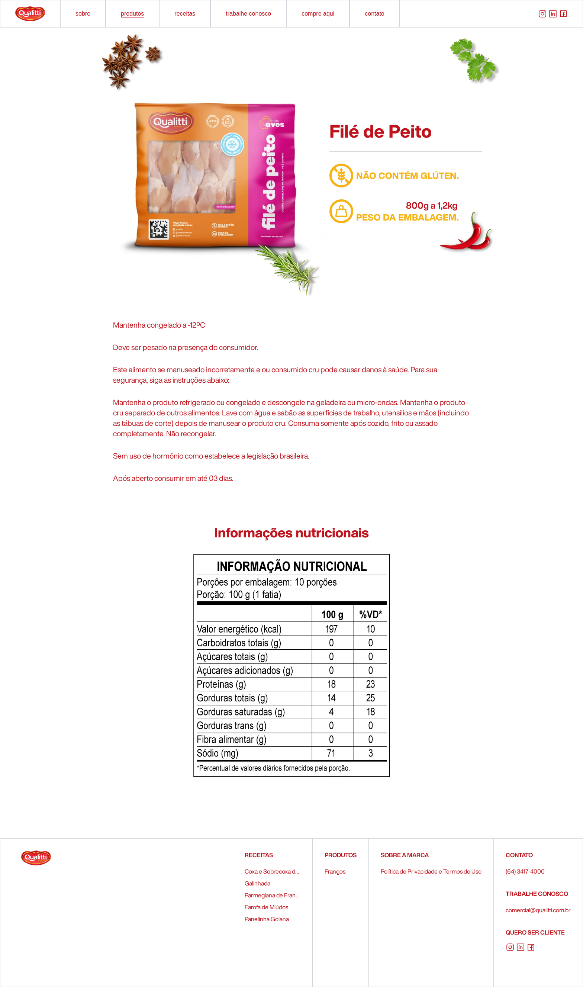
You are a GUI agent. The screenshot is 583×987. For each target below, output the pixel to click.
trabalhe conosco (248, 13)
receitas (184, 13)
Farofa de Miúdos (266, 907)
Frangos (335, 871)
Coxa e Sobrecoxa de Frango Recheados (272, 871)
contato (374, 13)
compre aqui (318, 13)
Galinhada (257, 883)
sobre (82, 13)
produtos (132, 13)
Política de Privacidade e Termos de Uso (431, 871)
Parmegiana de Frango (272, 895)
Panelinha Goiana (267, 919)
